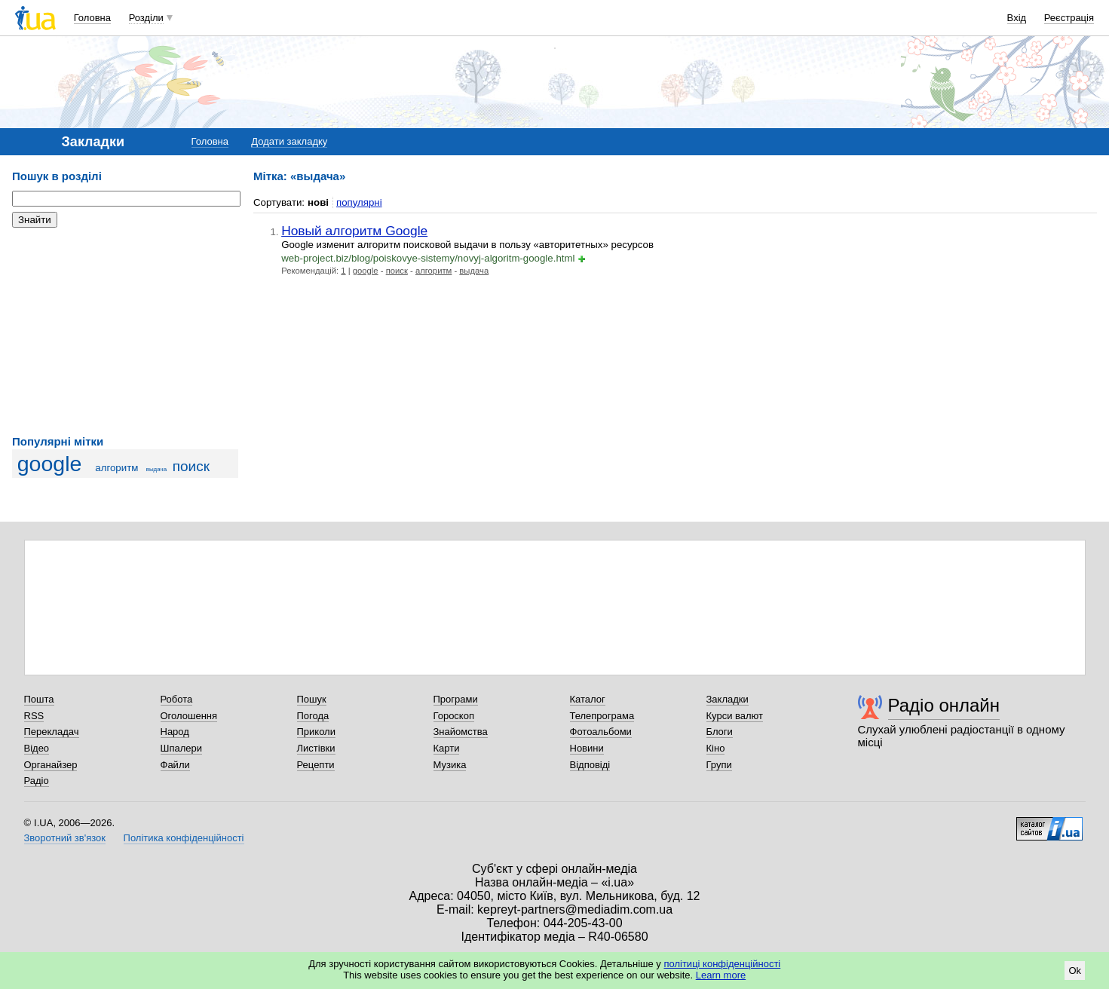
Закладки (727, 699)
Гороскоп (453, 715)
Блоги (719, 731)
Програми (455, 699)
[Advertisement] (125, 331)
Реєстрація (1069, 17)
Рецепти (316, 764)
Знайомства (460, 731)
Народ (175, 731)
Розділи (146, 17)
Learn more (721, 975)
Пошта (39, 699)
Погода (313, 715)
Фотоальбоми (601, 731)
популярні (359, 202)
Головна (92, 17)
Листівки (316, 748)
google (49, 464)
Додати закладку (289, 141)
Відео (37, 748)
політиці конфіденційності (721, 963)
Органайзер (51, 764)
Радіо (36, 780)
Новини (587, 748)
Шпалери (182, 748)
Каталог (587, 699)
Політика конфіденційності (184, 838)
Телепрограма (602, 715)
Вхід (1017, 17)
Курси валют (735, 715)
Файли (175, 764)
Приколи (316, 731)
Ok (1074, 970)
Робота (177, 699)
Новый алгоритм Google (354, 230)
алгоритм (116, 467)
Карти (446, 748)
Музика (450, 764)
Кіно (715, 748)
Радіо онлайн (944, 705)
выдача (156, 469)
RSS (34, 715)
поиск (191, 466)
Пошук (311, 699)
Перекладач (51, 731)
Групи (719, 764)
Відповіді (590, 764)
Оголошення (189, 715)
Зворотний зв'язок (65, 838)
